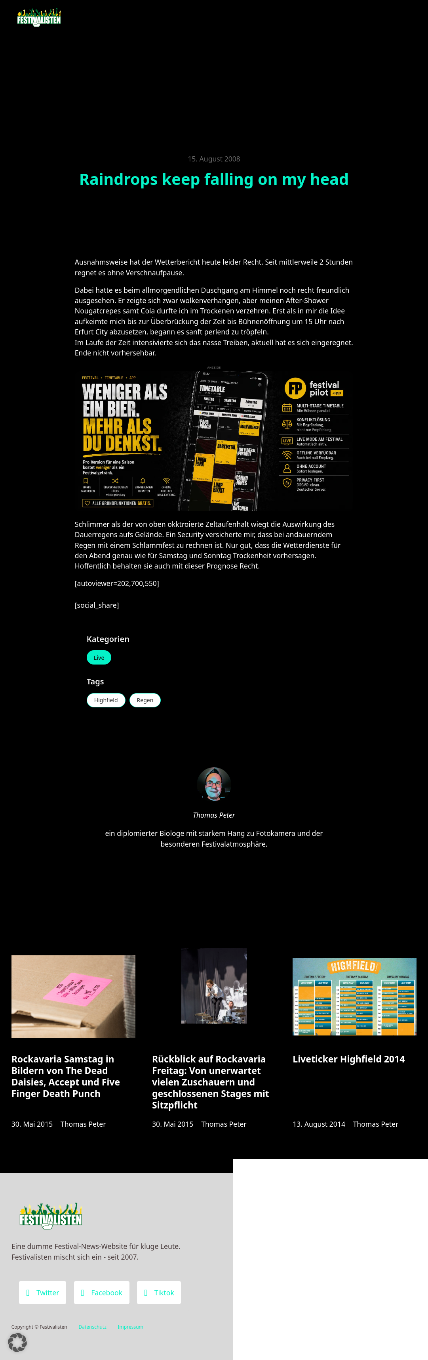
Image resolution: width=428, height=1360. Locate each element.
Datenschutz (92, 1327)
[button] (17, 1342)
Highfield (106, 700)
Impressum (130, 1327)
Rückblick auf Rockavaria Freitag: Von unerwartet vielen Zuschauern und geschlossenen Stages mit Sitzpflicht (210, 1082)
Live (99, 657)
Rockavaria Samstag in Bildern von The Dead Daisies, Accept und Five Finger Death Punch (65, 1076)
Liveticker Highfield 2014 (349, 1059)
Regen (145, 700)
